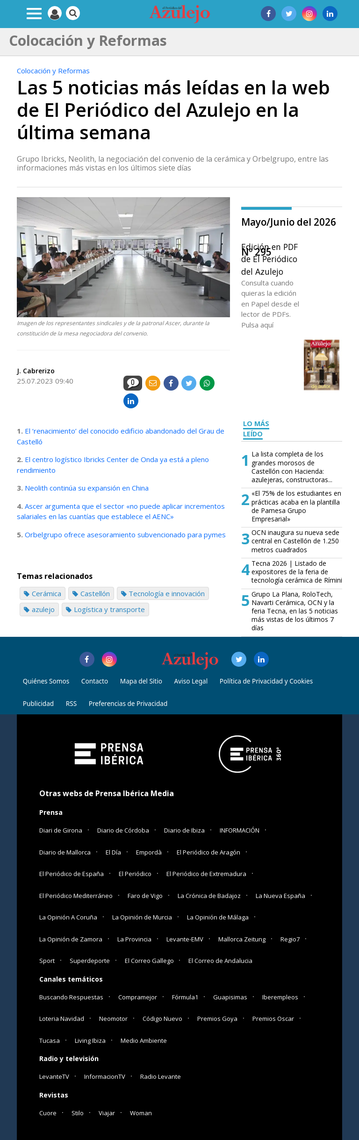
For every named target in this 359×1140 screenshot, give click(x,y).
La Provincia (134, 939)
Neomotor (113, 1018)
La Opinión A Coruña (68, 917)
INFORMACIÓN (239, 830)
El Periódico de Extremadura (206, 873)
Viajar (107, 1113)
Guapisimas (230, 997)
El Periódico (135, 873)
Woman (141, 1113)
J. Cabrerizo (36, 370)
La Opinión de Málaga (218, 917)
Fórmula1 (185, 997)
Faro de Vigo (145, 895)
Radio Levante (160, 1076)
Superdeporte (90, 960)
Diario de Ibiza (184, 830)
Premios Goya (217, 1018)
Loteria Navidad (61, 1018)
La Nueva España (280, 895)
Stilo (78, 1113)
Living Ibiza (90, 1040)
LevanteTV (54, 1076)
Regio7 (290, 939)
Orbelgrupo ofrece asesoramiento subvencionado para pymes (125, 534)
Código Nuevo (162, 1018)
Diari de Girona (60, 830)
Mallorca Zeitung (242, 939)
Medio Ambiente (144, 1040)
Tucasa (49, 1040)
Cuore (48, 1113)
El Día (113, 852)
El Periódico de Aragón (208, 852)
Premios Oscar (273, 1018)
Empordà (149, 852)
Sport (47, 960)
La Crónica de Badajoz (209, 895)
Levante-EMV (184, 939)
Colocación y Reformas (53, 70)
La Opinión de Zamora (70, 939)
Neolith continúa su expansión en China (87, 487)
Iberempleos (280, 997)
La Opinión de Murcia (142, 917)
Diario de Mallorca (65, 852)
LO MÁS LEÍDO (256, 429)
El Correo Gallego (150, 960)
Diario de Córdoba (123, 830)
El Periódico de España (71, 873)
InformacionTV (104, 1076)
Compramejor (137, 997)
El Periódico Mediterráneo (76, 895)
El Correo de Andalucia (220, 960)
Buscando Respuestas (71, 997)
